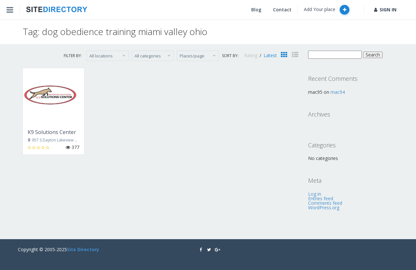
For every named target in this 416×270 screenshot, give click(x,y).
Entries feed (320, 198)
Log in (314, 194)
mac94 (338, 92)
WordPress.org (323, 207)
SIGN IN (385, 9)
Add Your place (326, 10)
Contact (282, 9)
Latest (270, 55)
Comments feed (325, 203)
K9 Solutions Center (52, 132)
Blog (256, 9)
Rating (251, 55)
